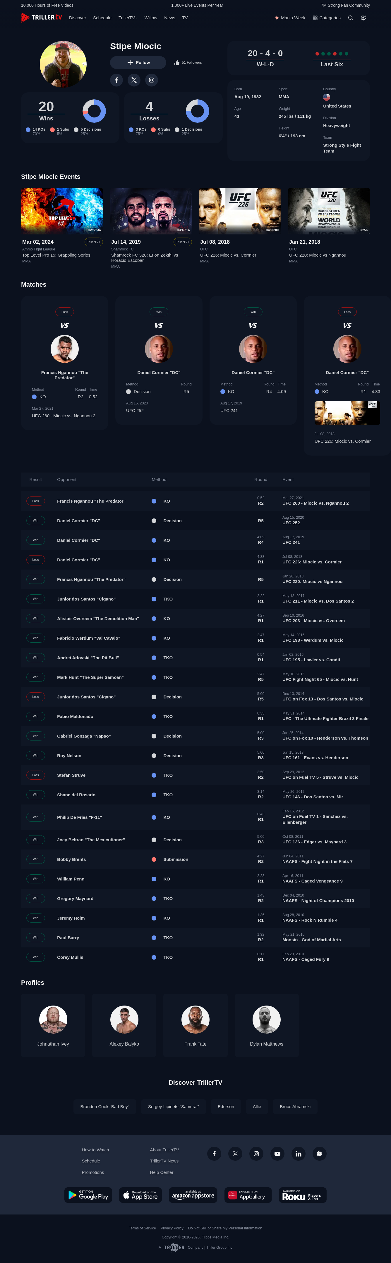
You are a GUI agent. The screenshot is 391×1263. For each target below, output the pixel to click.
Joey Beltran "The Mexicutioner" (91, 839)
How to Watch (95, 1149)
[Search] (350, 17)
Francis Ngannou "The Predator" (64, 375)
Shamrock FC (122, 249)
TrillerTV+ (128, 17)
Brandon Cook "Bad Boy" (104, 1106)
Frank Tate (195, 1043)
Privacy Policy (172, 1228)
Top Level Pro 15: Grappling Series (56, 255)
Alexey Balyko (124, 1043)
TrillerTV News (164, 1160)
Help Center (161, 1172)
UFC (204, 249)
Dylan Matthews (266, 1043)
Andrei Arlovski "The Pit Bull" (88, 657)
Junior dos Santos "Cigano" (86, 598)
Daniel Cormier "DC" (159, 372)
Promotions (93, 1172)
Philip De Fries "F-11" (79, 817)
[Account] (363, 17)
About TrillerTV (164, 1149)
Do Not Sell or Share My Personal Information (225, 1228)
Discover (77, 17)
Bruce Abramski (295, 1106)
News (169, 17)
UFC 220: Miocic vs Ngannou (317, 255)
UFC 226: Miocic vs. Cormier (228, 255)
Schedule (102, 17)
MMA (284, 96)
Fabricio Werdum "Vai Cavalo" (88, 638)
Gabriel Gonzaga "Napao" (84, 735)
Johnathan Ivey (53, 1043)
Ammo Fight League (38, 249)
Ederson (226, 1106)
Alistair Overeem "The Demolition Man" (98, 618)
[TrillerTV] (41, 18)
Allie (257, 1106)
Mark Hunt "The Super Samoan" (90, 677)
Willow (151, 17)
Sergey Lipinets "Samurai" (173, 1106)
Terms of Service (142, 1228)
